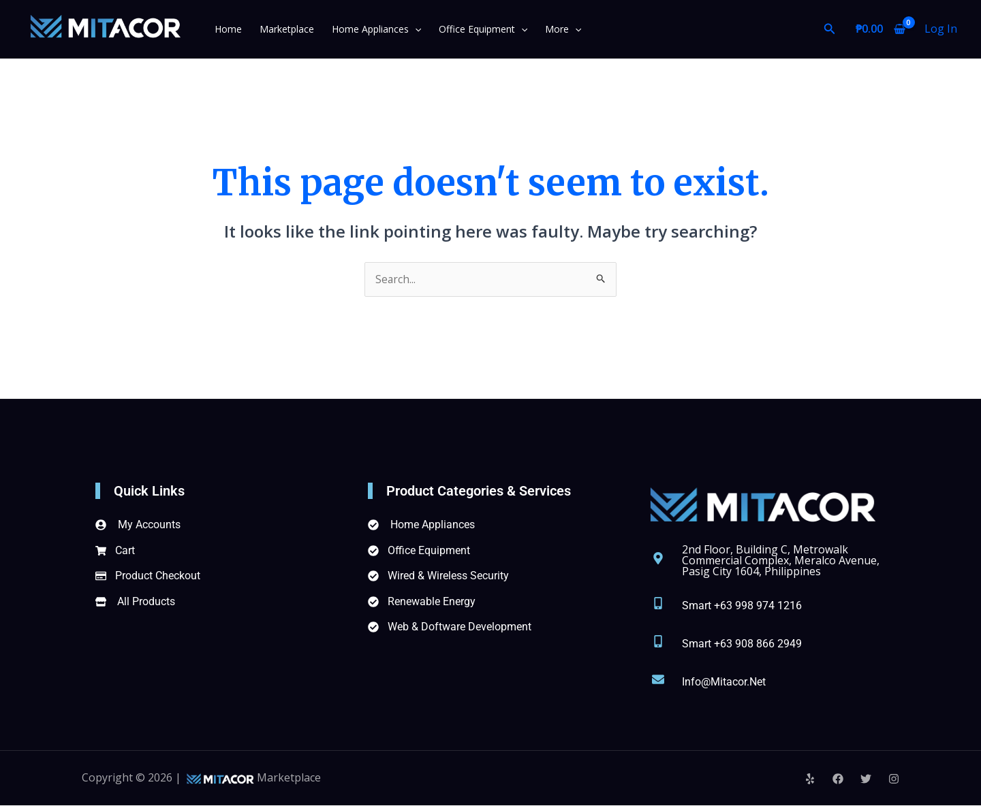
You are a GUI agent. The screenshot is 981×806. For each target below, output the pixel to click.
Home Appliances (369, 28)
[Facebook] (837, 779)
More (550, 28)
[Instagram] (893, 779)
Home (228, 28)
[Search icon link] (830, 29)
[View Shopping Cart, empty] (880, 29)
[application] (408, 28)
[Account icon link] (940, 29)
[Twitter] (865, 779)
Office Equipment (473, 28)
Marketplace (283, 28)
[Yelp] (810, 779)
